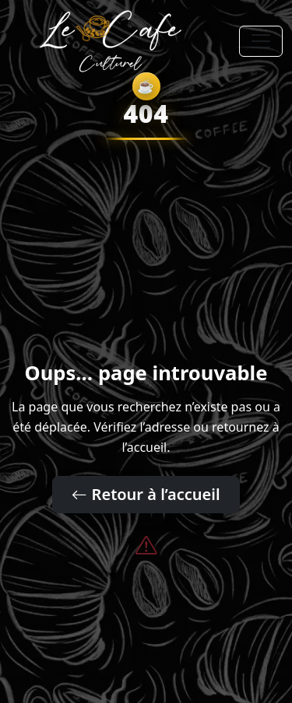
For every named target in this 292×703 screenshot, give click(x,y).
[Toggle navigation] (261, 41)
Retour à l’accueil (146, 494)
